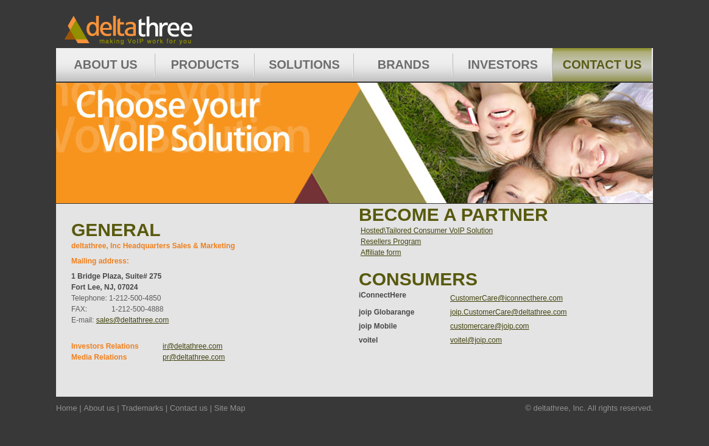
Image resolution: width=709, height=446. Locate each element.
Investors (503, 64)
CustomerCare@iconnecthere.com (506, 298)
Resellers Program (391, 241)
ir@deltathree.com (192, 346)
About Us (105, 64)
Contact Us (602, 64)
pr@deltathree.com (194, 357)
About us (99, 408)
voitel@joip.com (476, 340)
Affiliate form (381, 252)
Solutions (304, 64)
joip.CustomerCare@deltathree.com (508, 312)
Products (205, 64)
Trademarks (142, 408)
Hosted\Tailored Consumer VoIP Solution (427, 230)
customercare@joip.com (489, 326)
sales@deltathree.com (132, 320)
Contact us (189, 408)
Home (149, 24)
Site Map (229, 408)
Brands (404, 64)
